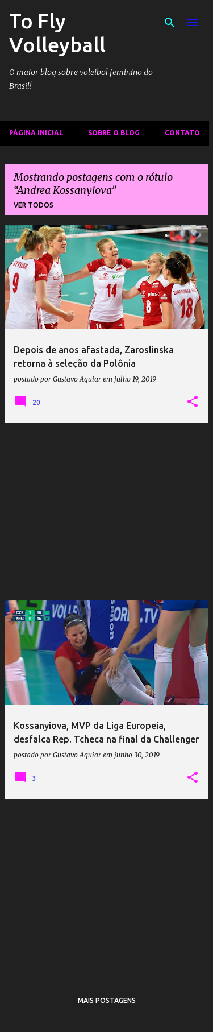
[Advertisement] (106, 511)
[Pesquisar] (170, 22)
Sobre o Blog (114, 132)
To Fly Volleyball (57, 32)
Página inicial (36, 132)
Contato (182, 132)
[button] (192, 402)
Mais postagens (107, 1000)
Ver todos (33, 205)
